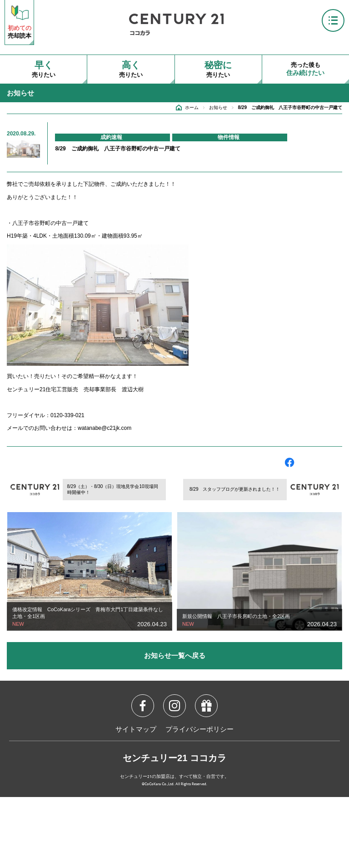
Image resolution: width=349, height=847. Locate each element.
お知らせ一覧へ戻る (174, 655)
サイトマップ (135, 730)
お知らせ (218, 107)
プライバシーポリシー (199, 730)
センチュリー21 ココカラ (174, 758)
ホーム (192, 107)
